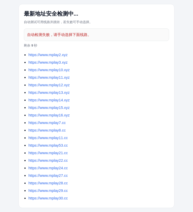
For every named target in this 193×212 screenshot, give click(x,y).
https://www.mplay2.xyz (48, 55)
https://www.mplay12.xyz (49, 85)
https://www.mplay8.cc (47, 130)
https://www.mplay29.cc (48, 190)
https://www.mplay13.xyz (49, 92)
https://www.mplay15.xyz (49, 107)
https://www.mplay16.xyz (49, 115)
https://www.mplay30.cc (48, 198)
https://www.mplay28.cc (48, 183)
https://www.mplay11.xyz (49, 77)
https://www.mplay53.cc (48, 145)
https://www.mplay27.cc (48, 175)
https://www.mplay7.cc (47, 122)
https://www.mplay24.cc (48, 168)
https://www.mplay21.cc (48, 153)
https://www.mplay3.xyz (48, 62)
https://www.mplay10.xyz (49, 70)
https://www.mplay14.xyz (49, 100)
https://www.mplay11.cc (48, 138)
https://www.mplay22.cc (48, 160)
